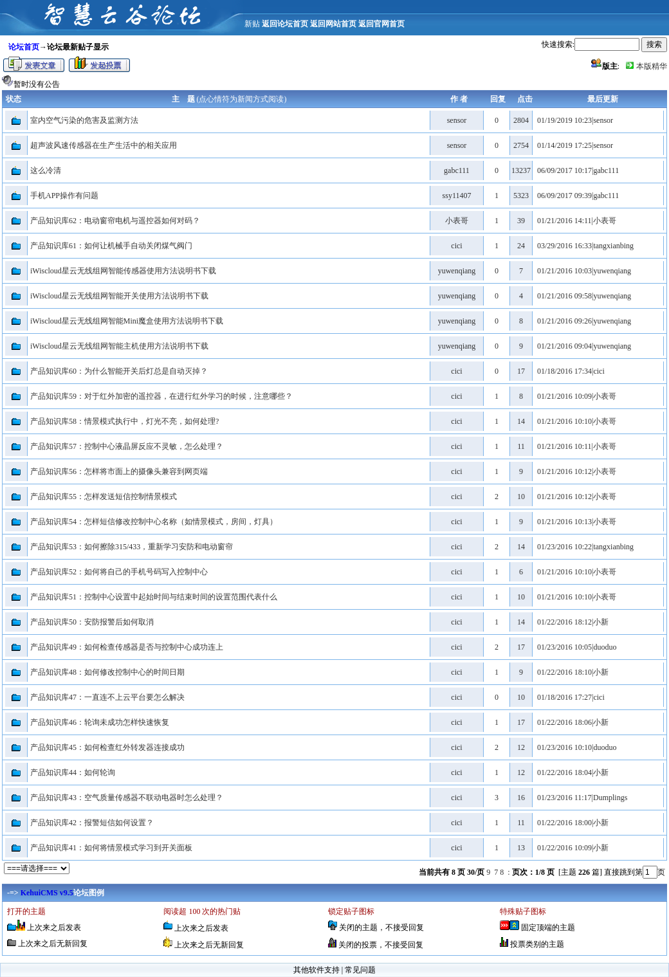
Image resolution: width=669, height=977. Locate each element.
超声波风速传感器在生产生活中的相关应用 (103, 145)
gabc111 (457, 170)
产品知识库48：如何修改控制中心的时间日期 (107, 672)
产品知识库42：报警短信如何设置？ (92, 822)
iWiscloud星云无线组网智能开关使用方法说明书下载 (119, 295)
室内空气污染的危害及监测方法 (84, 120)
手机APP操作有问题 (64, 195)
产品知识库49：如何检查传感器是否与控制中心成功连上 (126, 647)
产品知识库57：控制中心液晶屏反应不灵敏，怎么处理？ (126, 446)
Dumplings (610, 797)
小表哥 (456, 220)
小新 (601, 621)
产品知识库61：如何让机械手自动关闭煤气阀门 (111, 245)
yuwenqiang (457, 270)
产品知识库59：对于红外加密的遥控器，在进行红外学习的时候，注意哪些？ (161, 396)
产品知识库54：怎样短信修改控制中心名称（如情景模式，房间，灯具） (153, 521)
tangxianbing (613, 245)
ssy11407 (457, 195)
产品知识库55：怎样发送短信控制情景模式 (103, 496)
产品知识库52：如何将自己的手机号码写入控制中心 (119, 571)
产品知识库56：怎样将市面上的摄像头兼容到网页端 (119, 471)
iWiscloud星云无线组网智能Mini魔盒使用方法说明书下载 (126, 320)
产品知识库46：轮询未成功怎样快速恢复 (99, 722)
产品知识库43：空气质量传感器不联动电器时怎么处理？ (126, 797)
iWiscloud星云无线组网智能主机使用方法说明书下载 (119, 346)
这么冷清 (45, 170)
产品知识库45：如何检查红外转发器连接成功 (107, 747)
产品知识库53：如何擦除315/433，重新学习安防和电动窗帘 (131, 546)
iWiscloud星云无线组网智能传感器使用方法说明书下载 (123, 270)
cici (456, 245)
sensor (457, 120)
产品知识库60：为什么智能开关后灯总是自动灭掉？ (119, 371)
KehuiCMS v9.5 (47, 892)
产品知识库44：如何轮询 (72, 772)
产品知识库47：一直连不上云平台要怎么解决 (107, 697)
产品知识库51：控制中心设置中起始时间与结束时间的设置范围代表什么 (153, 596)
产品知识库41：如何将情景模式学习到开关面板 (111, 847)
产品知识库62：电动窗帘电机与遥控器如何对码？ (115, 220)
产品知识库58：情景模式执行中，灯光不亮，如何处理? (124, 421)
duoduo (604, 647)
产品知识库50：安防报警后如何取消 (92, 621)
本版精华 (651, 66)
